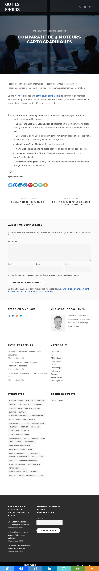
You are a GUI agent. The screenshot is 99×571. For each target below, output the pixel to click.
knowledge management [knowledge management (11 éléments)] (18, 438)
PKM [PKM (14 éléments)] (41, 457)
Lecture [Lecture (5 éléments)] (35, 438)
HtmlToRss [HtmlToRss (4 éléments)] (13, 427)
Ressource (55, 374)
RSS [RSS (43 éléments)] (24, 468)
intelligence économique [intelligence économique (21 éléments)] (19, 434)
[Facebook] (15, 183)
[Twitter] (10, 183)
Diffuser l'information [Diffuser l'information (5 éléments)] (18, 416)
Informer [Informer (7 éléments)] (24, 427)
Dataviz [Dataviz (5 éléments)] (22, 412)
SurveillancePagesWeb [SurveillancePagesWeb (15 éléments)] (18, 472)
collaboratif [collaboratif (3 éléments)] (24, 404)
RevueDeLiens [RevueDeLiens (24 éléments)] (14, 468)
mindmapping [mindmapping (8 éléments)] (29, 442)
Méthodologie (57, 358)
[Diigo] (25, 183)
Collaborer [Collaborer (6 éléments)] (37, 404)
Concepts (55, 352)
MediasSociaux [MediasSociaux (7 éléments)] (15, 442)
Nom (10, 264)
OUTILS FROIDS (12, 7)
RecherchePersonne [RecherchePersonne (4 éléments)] (17, 464)
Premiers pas (56, 368)
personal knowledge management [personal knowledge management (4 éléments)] (22, 457)
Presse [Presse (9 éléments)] (11, 460)
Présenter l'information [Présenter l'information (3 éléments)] (28, 460)
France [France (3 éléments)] (32, 419)
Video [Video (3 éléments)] (41, 475)
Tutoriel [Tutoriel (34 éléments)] (33, 472)
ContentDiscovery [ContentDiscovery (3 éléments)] (32, 408)
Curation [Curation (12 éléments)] (12, 412)
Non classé (56, 361)
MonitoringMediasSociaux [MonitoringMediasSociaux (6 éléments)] (19, 445)
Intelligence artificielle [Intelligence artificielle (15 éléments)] (19, 430)
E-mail (38, 264)
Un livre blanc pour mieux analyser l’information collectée (18, 535)
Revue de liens (57, 377)
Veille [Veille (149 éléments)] (20, 475)
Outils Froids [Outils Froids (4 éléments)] (33, 453)
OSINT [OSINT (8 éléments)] (30, 449)
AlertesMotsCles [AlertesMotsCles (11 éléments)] (16, 401)
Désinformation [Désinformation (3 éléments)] (37, 416)
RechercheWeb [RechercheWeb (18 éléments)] (34, 464)
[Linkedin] (20, 183)
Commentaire (13, 241)
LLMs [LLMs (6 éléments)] (43, 438)
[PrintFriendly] (40, 183)
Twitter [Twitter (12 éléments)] (12, 475)
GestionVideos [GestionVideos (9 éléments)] (14, 423)
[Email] (35, 183)
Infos (53, 355)
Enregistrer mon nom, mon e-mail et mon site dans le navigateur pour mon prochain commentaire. (45, 275)
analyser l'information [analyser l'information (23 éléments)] (35, 401)
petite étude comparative (48, 95)
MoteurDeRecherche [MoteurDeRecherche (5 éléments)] (17, 449)
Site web (67, 264)
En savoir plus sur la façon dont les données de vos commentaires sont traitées (48, 290)
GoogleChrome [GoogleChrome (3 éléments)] (38, 423)
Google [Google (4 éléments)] (26, 423)
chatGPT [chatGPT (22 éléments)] (12, 404)
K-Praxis (19, 95)
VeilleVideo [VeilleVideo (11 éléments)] (30, 475)
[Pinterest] (30, 183)
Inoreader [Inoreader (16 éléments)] (35, 427)
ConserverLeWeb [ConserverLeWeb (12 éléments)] (15, 408)
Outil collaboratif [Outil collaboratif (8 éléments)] (16, 453)
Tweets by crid (57, 400)
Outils (53, 364)
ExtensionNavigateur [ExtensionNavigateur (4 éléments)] (17, 419)
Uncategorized (57, 380)
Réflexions (55, 371)
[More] (45, 183)
